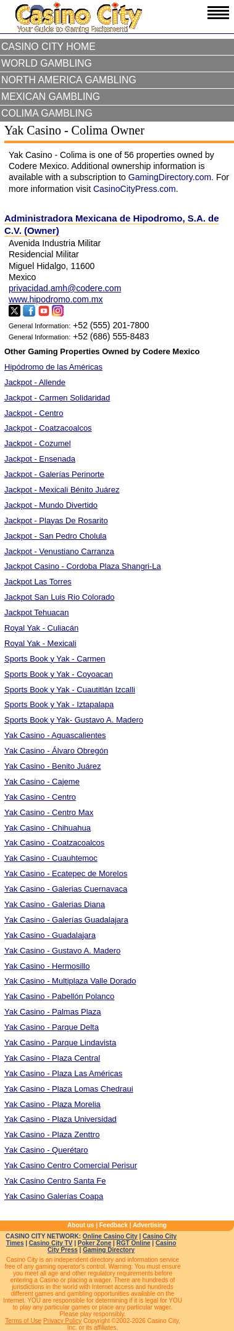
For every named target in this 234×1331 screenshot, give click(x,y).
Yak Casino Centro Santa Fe (55, 1180)
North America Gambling (68, 80)
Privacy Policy (62, 1320)
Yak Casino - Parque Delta (51, 1027)
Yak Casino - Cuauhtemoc (51, 858)
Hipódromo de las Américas (53, 366)
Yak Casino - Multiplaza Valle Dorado (70, 980)
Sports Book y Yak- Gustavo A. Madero (73, 719)
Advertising (150, 1225)
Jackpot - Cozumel (37, 443)
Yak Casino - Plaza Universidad (60, 1119)
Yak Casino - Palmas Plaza (52, 1011)
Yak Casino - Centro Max (48, 812)
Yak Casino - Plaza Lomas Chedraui (68, 1088)
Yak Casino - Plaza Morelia (52, 1104)
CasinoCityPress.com (134, 189)
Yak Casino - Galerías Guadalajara (66, 919)
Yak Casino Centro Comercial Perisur (70, 1165)
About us (80, 1225)
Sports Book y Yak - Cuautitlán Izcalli (69, 689)
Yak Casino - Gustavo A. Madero (62, 950)
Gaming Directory (109, 1249)
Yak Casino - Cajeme (42, 781)
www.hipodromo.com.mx (56, 299)
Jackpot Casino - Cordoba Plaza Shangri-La (82, 566)
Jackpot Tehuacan (36, 612)
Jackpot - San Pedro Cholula (55, 536)
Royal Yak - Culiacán (41, 627)
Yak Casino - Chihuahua (47, 827)
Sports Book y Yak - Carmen (55, 658)
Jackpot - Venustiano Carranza (59, 551)
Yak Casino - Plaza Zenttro (51, 1134)
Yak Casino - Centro (40, 797)
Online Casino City (110, 1236)
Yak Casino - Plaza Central (52, 1058)
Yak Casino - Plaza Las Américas (63, 1073)
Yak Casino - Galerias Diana (54, 904)
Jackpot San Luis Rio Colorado (59, 597)
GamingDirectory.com (169, 177)
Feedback (113, 1225)
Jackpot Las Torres (38, 581)
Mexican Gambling (50, 96)
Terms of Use (23, 1320)
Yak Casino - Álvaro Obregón (56, 750)
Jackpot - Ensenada (39, 458)
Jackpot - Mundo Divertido (51, 505)
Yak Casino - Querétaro (46, 1150)
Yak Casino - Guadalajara (50, 935)
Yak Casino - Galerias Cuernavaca (65, 889)
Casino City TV (51, 1243)
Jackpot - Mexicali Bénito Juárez (61, 489)
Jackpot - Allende (34, 382)
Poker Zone (94, 1243)
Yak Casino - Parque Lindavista (60, 1042)
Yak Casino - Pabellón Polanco (59, 996)
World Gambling (46, 63)
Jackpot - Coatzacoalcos (48, 428)
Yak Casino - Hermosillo (47, 966)
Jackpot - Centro (33, 413)
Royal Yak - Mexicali (40, 643)
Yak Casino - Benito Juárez (52, 766)
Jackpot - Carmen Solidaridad (57, 397)
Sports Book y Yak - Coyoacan (58, 674)
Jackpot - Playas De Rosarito (56, 520)
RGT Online (134, 1243)
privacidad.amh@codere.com (65, 288)
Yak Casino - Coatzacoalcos (54, 842)
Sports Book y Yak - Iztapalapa (59, 704)
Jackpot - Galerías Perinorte (54, 474)
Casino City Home (48, 46)
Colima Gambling (47, 113)
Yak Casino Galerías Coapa (53, 1196)
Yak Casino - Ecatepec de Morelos (65, 873)
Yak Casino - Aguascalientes (55, 735)
